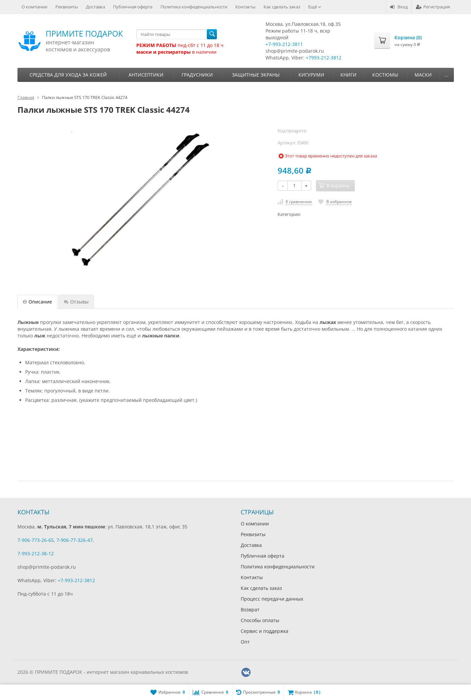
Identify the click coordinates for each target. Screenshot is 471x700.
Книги (348, 75)
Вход (399, 7)
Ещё (314, 7)
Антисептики (146, 75)
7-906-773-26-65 (35, 540)
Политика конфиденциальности (193, 7)
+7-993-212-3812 (76, 580)
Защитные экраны (256, 75)
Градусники (197, 75)
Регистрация (433, 7)
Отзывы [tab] (76, 301)
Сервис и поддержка (264, 631)
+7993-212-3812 (323, 57)
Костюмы (385, 75)
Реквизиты (66, 7)
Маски (423, 75)
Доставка (95, 7)
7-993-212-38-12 (35, 553)
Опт (245, 642)
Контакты (245, 7)
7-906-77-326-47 (74, 540)
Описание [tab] (37, 301)
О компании (34, 7)
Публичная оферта (132, 7)
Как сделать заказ (282, 7)
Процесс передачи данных (272, 599)
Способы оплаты (260, 620)
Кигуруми (311, 75)
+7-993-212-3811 (284, 44)
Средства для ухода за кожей (68, 75)
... (446, 75)
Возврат (250, 609)
